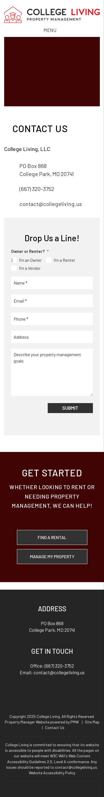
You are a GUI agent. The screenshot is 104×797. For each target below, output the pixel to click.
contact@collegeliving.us (50, 203)
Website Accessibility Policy (52, 772)
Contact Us (54, 727)
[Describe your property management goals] (52, 372)
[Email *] (52, 301)
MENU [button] (50, 30)
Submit (70, 408)
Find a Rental (52, 537)
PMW (74, 722)
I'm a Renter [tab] (64, 260)
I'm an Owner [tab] (30, 260)
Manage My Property (52, 556)
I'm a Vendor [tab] (29, 268)
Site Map (92, 722)
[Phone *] (52, 319)
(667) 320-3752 (36, 188)
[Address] (52, 337)
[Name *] (52, 282)
